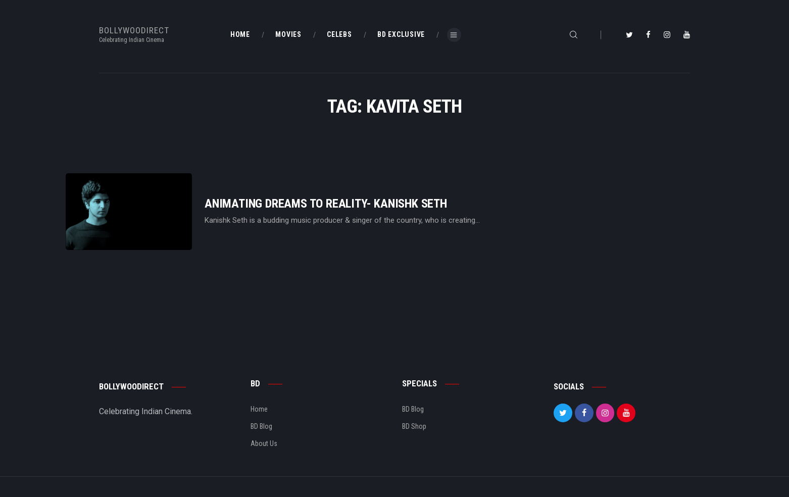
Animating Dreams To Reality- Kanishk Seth (326, 203)
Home (259, 409)
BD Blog (261, 426)
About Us (264, 443)
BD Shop (414, 426)
